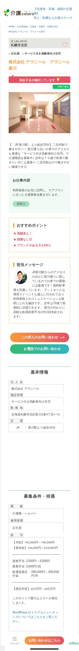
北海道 (33, 26)
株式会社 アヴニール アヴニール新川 (27, 31)
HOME (12, 26)
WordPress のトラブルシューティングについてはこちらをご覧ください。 (35, 617)
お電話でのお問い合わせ (42, 349)
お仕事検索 (22, 26)
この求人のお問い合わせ (39, 337)
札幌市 (42, 26)
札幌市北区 (52, 26)
